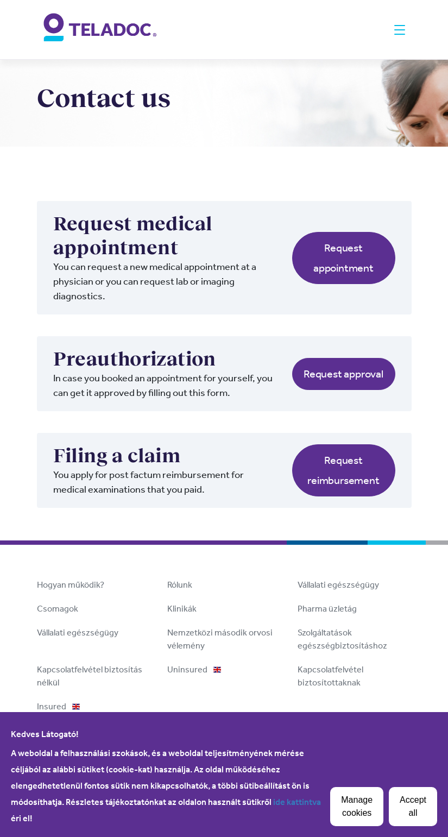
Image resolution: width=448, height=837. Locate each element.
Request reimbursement (343, 470)
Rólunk (179, 585)
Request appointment (343, 257)
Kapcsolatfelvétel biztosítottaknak (330, 676)
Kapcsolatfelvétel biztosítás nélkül (89, 676)
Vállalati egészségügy (338, 585)
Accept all (413, 806)
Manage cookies (357, 806)
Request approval (343, 373)
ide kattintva (297, 801)
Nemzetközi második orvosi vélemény (220, 639)
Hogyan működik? (70, 585)
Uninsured (194, 669)
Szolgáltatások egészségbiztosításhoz (342, 639)
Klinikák (182, 608)
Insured (58, 706)
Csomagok (57, 608)
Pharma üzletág (327, 608)
